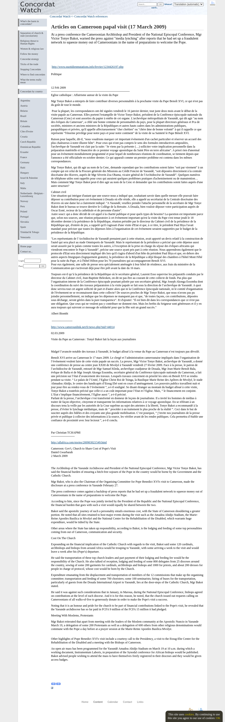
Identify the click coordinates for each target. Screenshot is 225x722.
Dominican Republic (30, 147)
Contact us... (26, 251)
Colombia (25, 126)
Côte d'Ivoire (26, 131)
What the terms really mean (31, 81)
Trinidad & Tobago (29, 232)
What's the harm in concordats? (29, 22)
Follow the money (29, 54)
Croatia (24, 136)
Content (98, 702)
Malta (23, 188)
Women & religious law (32, 48)
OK (218, 718)
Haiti (22, 167)
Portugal (24, 216)
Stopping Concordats (30, 69)
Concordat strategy (29, 59)
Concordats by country (31, 91)
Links (140, 702)
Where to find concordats (32, 74)
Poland (23, 211)
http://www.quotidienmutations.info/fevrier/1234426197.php (88, 66)
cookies (189, 714)
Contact (127, 702)
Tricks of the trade (29, 64)
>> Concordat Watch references (89, 16)
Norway (24, 201)
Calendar (112, 702)
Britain (23, 121)
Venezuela (25, 237)
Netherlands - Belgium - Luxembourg (32, 194)
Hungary (24, 172)
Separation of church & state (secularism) (31, 34)
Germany (25, 162)
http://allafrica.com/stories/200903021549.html (79, 442)
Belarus (24, 110)
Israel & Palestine (29, 178)
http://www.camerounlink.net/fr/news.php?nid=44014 (83, 327)
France (23, 157)
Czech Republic (28, 141)
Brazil (23, 116)
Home (85, 702)
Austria (24, 105)
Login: (30, 260)
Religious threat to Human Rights (29, 42)
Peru (22, 206)
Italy (22, 183)
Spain (23, 227)
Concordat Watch (60, 16)
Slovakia (24, 221)
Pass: (29, 266)
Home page (26, 246)
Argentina (25, 100)
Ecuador (24, 152)
